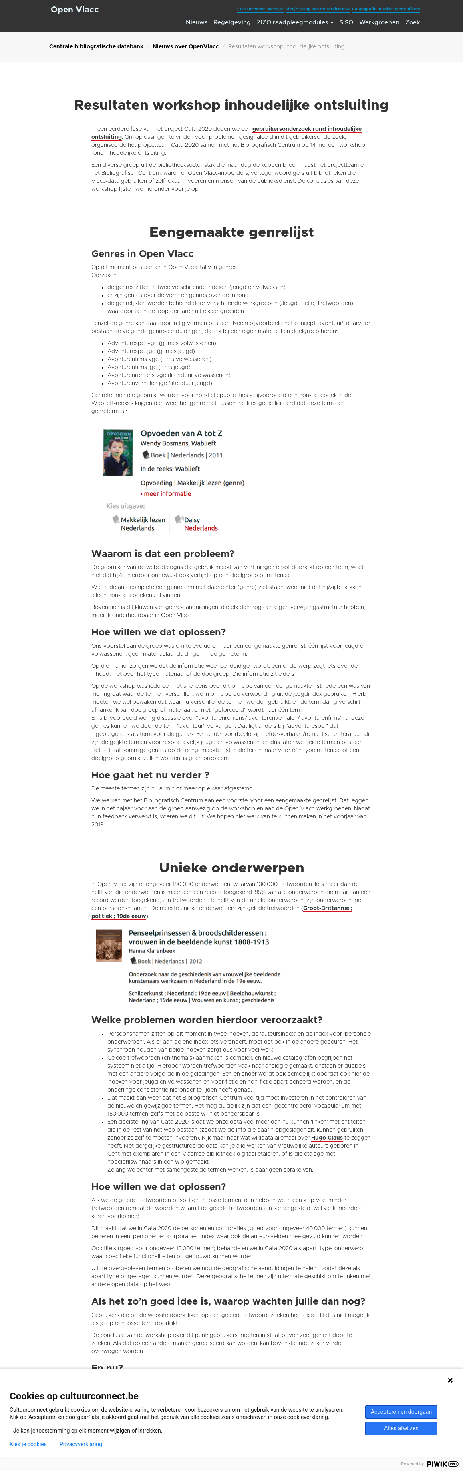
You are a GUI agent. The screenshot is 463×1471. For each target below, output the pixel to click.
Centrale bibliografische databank (96, 47)
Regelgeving (232, 23)
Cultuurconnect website (260, 9)
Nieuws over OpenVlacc (186, 47)
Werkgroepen (379, 23)
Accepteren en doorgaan (401, 1412)
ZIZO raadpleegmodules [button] (295, 23)
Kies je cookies (28, 1444)
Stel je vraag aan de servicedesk (318, 9)
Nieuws (196, 23)
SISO (346, 23)
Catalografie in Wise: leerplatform (386, 9)
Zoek (412, 23)
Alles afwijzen (401, 1428)
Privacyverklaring (81, 1444)
